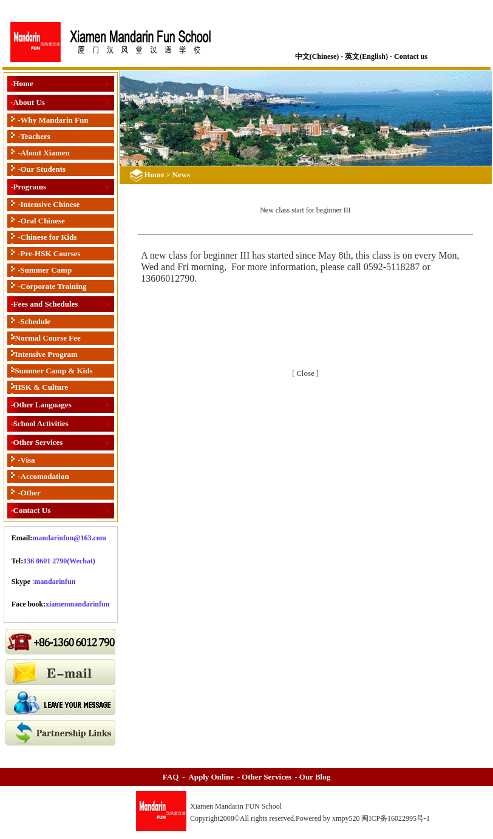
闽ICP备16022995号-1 (396, 818)
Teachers (35, 136)
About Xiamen (45, 152)
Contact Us (32, 510)
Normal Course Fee (48, 337)
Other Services (38, 442)
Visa (28, 459)
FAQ (170, 776)
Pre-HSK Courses (51, 253)
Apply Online (211, 776)
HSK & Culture (42, 387)
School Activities (41, 423)
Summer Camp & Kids (54, 370)
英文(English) (366, 56)
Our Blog (314, 776)
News (181, 174)
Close (305, 373)
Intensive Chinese (50, 204)
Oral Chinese (43, 220)
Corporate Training (54, 286)
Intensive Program (46, 354)
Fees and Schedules (45, 303)
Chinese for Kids (49, 237)
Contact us (410, 56)
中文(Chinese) (317, 56)
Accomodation (45, 476)
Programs (30, 186)
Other (31, 492)
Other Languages (42, 404)
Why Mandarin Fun (55, 119)
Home (23, 83)
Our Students (43, 169)
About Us (29, 102)
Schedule (36, 321)
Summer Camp (46, 269)
